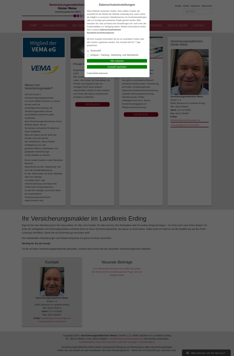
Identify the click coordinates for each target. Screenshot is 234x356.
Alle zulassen (117, 61)
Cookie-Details (92, 73)
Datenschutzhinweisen (110, 30)
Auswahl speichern (117, 67)
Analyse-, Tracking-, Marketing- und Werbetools (112, 55)
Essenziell (94, 50)
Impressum (103, 73)
